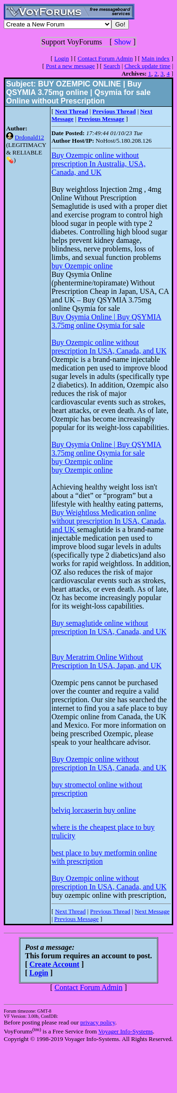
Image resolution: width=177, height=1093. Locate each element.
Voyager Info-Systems (125, 1031)
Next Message (152, 911)
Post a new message (70, 65)
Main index (156, 58)
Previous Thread (110, 911)
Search (111, 65)
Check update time (147, 65)
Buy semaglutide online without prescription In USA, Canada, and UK (109, 627)
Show (122, 42)
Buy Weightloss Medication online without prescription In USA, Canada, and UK (108, 521)
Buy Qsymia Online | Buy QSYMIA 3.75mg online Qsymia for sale (106, 321)
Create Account (54, 964)
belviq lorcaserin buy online (93, 810)
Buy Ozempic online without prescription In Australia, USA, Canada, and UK (98, 163)
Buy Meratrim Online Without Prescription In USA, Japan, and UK (106, 661)
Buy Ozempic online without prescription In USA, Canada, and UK (109, 346)
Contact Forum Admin (105, 58)
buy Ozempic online (82, 266)
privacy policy (97, 1022)
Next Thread (70, 911)
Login (61, 58)
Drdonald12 (29, 137)
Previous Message (76, 918)
